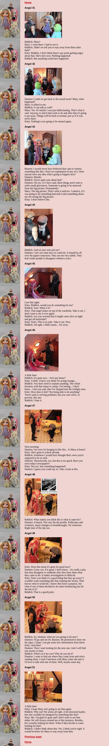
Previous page (33, 736)
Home (28, 2)
